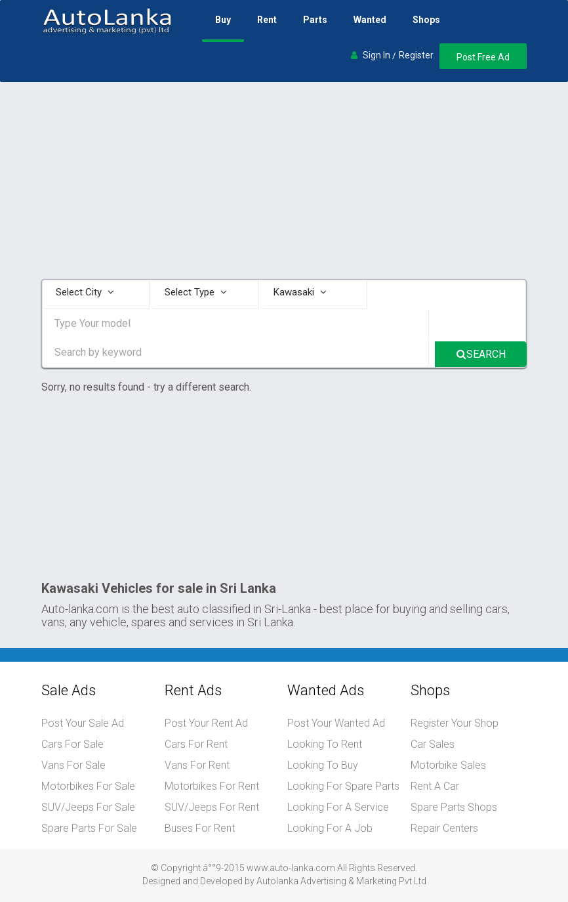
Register (416, 55)
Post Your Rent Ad (206, 723)
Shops (426, 19)
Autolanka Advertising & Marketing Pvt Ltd (341, 881)
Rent (267, 19)
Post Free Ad (483, 57)
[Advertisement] (284, 180)
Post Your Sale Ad (82, 723)
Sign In (376, 55)
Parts (315, 19)
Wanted (370, 19)
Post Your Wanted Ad (336, 723)
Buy (223, 19)
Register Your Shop (454, 723)
